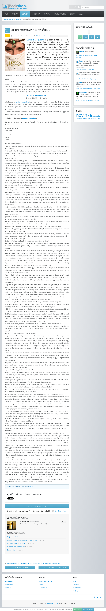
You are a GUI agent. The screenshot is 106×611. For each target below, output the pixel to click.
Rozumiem (77, 609)
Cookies (75, 591)
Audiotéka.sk (43, 588)
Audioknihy (36, 14)
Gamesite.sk (9, 581)
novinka (57, 563)
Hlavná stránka (8, 19)
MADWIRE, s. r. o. (53, 603)
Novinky (25, 14)
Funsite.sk (8, 588)
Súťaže (72, 14)
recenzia (96, 116)
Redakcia (76, 585)
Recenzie (15, 14)
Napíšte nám (60, 511)
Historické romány (35, 563)
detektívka (96, 118)
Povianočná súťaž (81, 69)
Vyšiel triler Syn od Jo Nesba (84, 88)
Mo (80, 82)
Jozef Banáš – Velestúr (82, 79)
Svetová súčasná (48, 563)
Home (6, 14)
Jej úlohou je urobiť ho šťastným (54, 567)
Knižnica (47, 14)
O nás (80, 14)
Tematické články (60, 14)
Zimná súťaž (11, 550)
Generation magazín (45, 581)
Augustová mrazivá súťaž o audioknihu (87, 55)
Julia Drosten (24, 563)
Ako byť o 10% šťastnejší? (20, 567)
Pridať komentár (41, 36)
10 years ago (90, 69)
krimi (91, 118)
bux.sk (31, 487)
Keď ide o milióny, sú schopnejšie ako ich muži (22, 540)
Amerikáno (83, 92)
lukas (81, 61)
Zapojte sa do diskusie (37, 506)
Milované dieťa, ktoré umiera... (17, 543)
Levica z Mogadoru (35, 40)
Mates (81, 52)
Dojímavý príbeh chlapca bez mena (19, 537)
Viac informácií (88, 609)
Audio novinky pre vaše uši (16, 547)
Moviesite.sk (9, 585)
